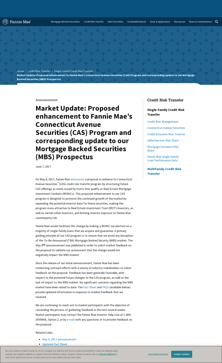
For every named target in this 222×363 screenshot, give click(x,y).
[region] (111, 354)
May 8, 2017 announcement (59, 329)
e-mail (71, 310)
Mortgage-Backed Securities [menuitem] (65, 11)
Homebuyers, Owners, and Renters (103, 3)
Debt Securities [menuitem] (115, 11)
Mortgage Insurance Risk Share (163, 139)
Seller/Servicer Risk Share (163, 131)
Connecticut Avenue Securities (166, 118)
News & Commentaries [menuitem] (200, 11)
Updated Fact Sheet (54, 334)
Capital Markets (73, 3)
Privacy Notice (107, 354)
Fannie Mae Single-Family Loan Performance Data (163, 149)
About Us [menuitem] (149, 3)
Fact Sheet (90, 277)
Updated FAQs (51, 339)
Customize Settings (158, 354)
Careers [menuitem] (198, 3)
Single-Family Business (26, 3)
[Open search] (216, 12)
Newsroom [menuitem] (184, 3)
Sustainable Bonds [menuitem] (136, 11)
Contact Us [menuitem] (211, 3)
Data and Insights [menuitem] (166, 3)
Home (8, 3)
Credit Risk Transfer (39, 61)
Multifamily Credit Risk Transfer (164, 161)
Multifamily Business (51, 3)
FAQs (106, 277)
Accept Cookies (181, 354)
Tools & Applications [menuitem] (160, 11)
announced (77, 169)
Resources (179, 11)
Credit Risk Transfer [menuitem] (94, 11)
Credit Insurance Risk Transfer (166, 124)
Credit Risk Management (162, 112)
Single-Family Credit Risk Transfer (73, 61)
